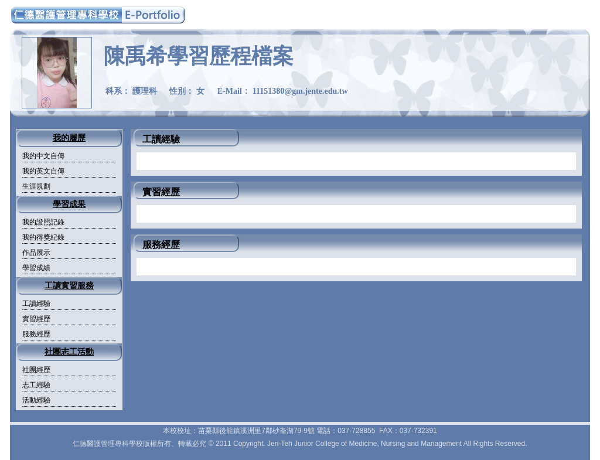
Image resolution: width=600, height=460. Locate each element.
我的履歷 (69, 138)
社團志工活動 (69, 351)
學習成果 (69, 204)
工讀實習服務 (69, 285)
